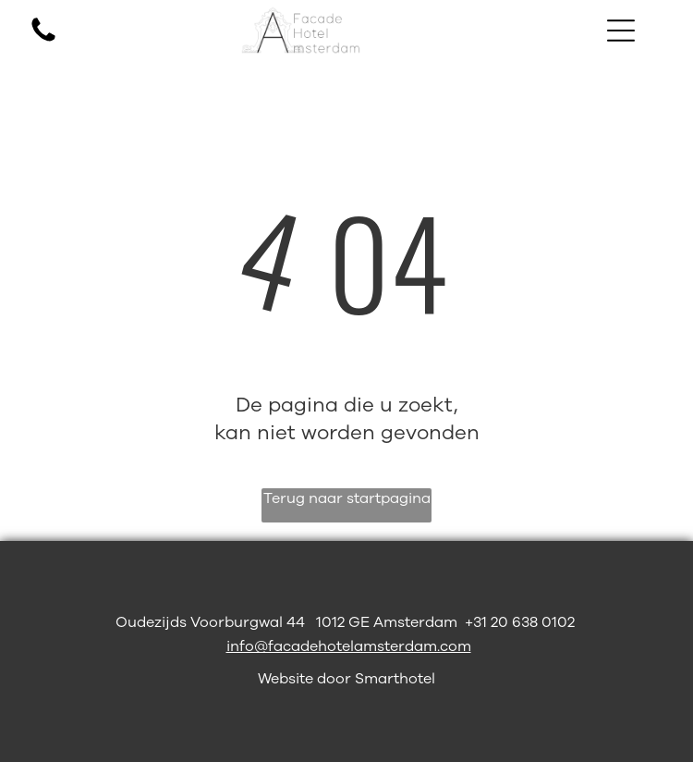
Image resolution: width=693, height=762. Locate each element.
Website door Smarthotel (346, 679)
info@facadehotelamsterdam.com (348, 646)
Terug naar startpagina (347, 498)
